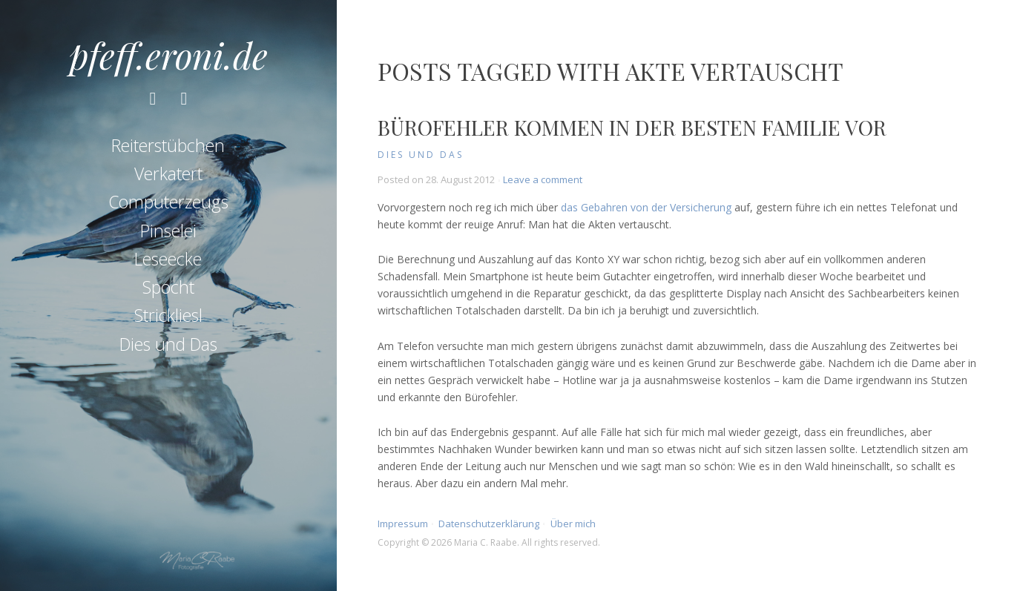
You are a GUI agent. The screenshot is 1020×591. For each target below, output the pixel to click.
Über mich (573, 523)
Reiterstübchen (168, 145)
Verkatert (168, 173)
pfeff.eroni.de (168, 55)
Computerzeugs (168, 202)
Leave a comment (542, 179)
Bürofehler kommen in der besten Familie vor (632, 127)
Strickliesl (168, 315)
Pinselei (168, 230)
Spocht (168, 287)
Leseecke (168, 259)
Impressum (403, 523)
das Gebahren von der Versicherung (646, 207)
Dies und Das (168, 344)
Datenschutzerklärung (488, 523)
